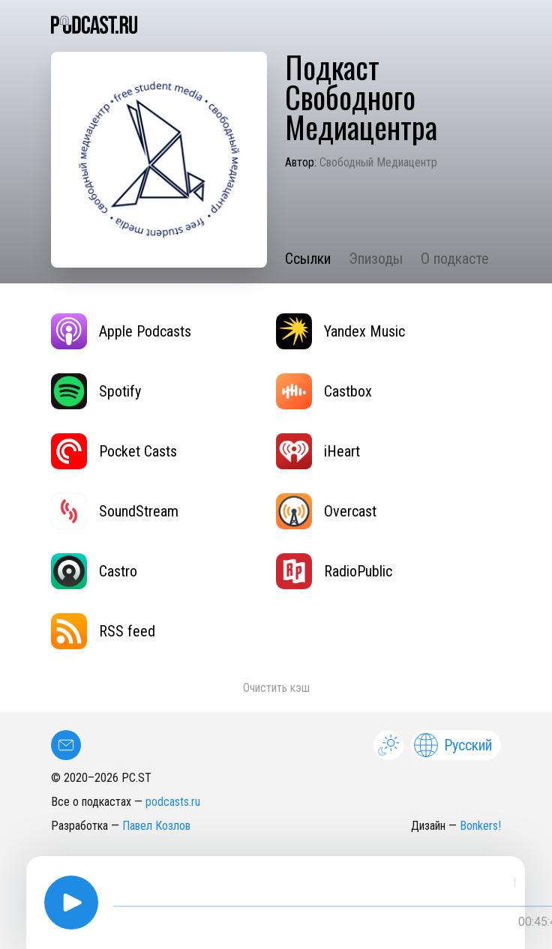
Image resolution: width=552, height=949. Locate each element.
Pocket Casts (114, 451)
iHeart (318, 451)
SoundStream (114, 511)
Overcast (326, 511)
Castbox (324, 391)
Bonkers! (480, 826)
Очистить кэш (276, 688)
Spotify (96, 391)
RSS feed (103, 631)
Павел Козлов (156, 826)
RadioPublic (334, 571)
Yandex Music (340, 331)
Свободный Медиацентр (378, 162)
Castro (94, 571)
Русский (453, 745)
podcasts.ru (173, 802)
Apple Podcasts (121, 331)
